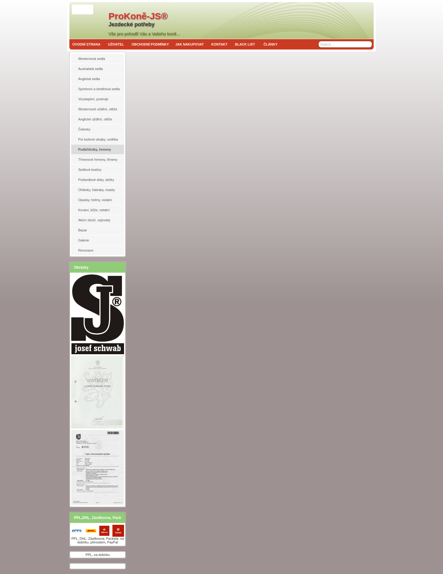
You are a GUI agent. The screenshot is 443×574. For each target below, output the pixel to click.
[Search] (368, 44)
